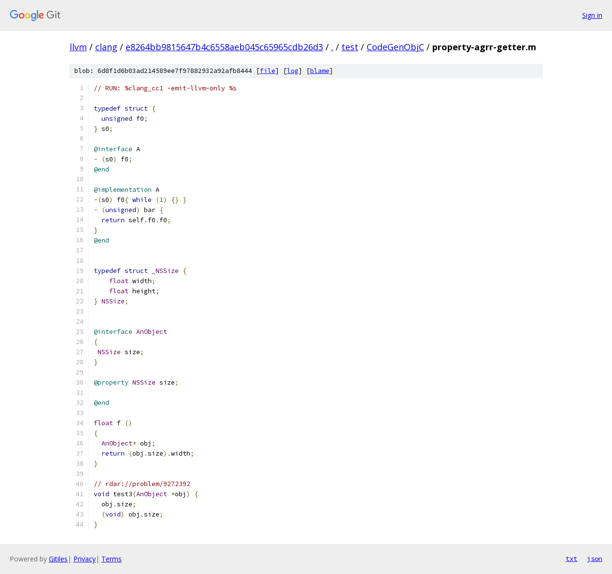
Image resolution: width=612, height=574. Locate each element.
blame (319, 71)
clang (106, 47)
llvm (78, 47)
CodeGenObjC (395, 47)
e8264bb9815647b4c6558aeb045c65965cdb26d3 (224, 47)
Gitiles (58, 558)
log (293, 71)
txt (571, 558)
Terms (111, 558)
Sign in (592, 15)
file (267, 71)
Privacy (84, 558)
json (594, 558)
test (350, 47)
